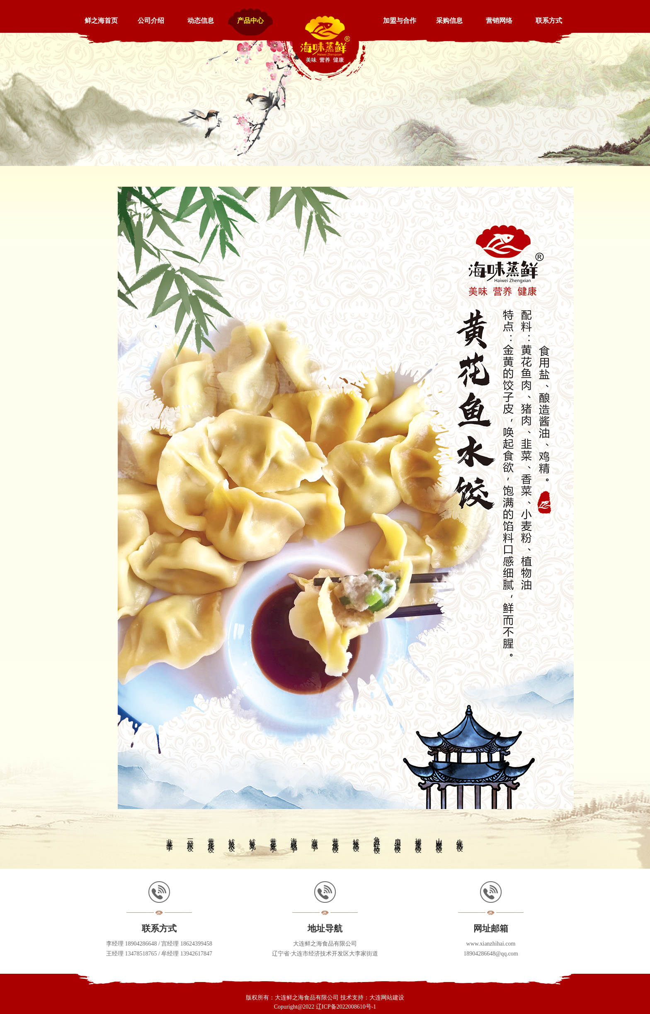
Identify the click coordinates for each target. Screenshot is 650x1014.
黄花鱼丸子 (273, 838)
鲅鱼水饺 (231, 838)
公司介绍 (151, 20)
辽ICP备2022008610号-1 (346, 1007)
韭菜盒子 (169, 838)
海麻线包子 (294, 838)
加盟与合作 (399, 20)
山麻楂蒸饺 (439, 838)
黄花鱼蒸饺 (335, 838)
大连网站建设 (386, 997)
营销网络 (499, 20)
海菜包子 (314, 838)
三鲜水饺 (190, 838)
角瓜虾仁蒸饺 (377, 837)
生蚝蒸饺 (459, 838)
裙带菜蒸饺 (418, 838)
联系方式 (549, 20)
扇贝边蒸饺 (397, 838)
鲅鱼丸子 (252, 838)
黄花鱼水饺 (211, 838)
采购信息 (449, 20)
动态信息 (200, 20)
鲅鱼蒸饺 (356, 838)
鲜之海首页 (101, 20)
